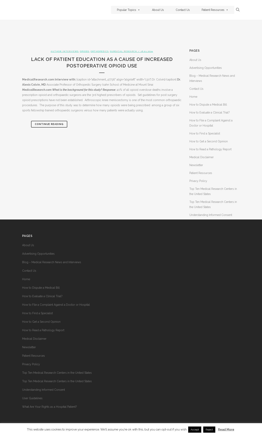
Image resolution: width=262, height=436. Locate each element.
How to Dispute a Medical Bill (208, 104)
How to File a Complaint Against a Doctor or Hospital (56, 304)
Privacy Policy (198, 181)
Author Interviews (65, 51)
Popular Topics (128, 10)
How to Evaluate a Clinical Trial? (209, 112)
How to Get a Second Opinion (208, 141)
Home (193, 96)
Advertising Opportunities (205, 67)
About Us (158, 9)
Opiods (84, 51)
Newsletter (196, 165)
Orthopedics (100, 51)
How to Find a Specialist (204, 133)
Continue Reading (49, 124)
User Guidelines (32, 398)
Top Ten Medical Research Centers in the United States (57, 372)
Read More (226, 429)
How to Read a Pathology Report (210, 149)
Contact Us (183, 9)
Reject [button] (209, 429)
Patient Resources (215, 10)
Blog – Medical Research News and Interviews (51, 262)
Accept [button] (195, 429)
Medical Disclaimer (201, 157)
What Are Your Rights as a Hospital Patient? (49, 406)
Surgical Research (123, 51)
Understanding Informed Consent (210, 215)
